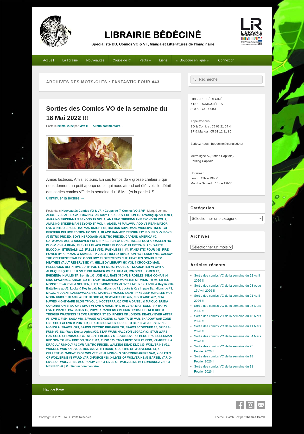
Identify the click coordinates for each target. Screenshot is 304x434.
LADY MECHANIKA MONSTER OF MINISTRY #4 (125, 280)
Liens (163, 60)
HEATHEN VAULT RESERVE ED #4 (69, 262)
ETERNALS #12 (72, 249)
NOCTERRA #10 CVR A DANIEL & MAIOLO (128, 301)
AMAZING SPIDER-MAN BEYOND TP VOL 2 (136, 219)
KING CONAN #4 (156, 275)
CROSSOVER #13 (83, 241)
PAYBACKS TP (78, 310)
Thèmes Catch (255, 417)
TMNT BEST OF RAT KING (134, 340)
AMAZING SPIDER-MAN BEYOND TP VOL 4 (75, 223)
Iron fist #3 (87, 275)
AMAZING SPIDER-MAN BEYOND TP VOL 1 (75, 219)
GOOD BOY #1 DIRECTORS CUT (105, 258)
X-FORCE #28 (99, 357)
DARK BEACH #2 (108, 241)
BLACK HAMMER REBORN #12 (122, 232)
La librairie (70, 60)
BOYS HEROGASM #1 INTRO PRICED (98, 236)
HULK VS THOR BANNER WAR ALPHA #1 (98, 271)
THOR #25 (107, 340)
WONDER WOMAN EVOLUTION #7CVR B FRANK (79, 349)
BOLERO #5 (154, 232)
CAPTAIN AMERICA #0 (141, 236)
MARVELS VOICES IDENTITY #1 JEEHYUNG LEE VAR (135, 293)
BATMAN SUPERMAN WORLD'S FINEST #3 (137, 228)
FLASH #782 (150, 254)
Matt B (83, 126)
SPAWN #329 (70, 327)
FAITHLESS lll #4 (116, 249)
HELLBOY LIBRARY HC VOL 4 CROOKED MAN (127, 262)
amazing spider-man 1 (157, 215)
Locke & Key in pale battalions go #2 (95, 288)
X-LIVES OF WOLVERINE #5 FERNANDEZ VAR (135, 362)
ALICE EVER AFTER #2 (62, 215)
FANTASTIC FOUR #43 (145, 249)
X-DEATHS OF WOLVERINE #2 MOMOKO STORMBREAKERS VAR (110, 353)
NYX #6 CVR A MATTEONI (132, 305)
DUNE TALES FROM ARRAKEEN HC (146, 241)
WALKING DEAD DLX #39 (127, 344)
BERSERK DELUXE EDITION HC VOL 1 (72, 232)
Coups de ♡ (122, 60)
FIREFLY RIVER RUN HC (124, 254)
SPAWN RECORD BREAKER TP (102, 327)
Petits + (145, 60)
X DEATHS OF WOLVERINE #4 (135, 349)
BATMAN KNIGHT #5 (92, 228)
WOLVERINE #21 (157, 344)
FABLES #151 (94, 249)
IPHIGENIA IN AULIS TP (62, 275)
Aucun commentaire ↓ (108, 126)
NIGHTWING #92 (144, 297)
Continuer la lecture (65, 198)
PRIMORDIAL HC (134, 310)
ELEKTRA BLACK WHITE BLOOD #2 (102, 245)
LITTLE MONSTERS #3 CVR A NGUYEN (118, 284)
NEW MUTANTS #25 (118, 297)
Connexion (226, 60)
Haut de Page (53, 389)
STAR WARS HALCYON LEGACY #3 (124, 331)
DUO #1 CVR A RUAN (60, 245)
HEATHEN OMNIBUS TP (145, 258)
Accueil (48, 60)
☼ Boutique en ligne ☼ (193, 60)
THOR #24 (92, 340)
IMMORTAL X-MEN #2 (144, 271)
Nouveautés (95, 60)
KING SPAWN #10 (58, 280)
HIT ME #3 (107, 267)
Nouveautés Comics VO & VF (81, 210)
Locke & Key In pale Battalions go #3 (147, 288)
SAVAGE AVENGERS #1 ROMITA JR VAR (112, 318)
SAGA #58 (76, 318)
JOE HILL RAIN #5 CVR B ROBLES (120, 275)
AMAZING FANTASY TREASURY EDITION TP (109, 215)
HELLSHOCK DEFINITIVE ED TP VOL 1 (72, 267)
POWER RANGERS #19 (106, 310)
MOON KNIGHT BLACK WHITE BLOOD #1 (74, 297)
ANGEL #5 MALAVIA (121, 223)
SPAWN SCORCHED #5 (141, 327)
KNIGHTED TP (81, 280)
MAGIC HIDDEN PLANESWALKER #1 (71, 293)
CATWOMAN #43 (57, 241)
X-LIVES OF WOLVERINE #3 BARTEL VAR (139, 357)
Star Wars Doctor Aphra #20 (79, 331)
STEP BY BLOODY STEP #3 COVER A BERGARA (120, 336)
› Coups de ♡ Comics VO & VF (124, 210)
